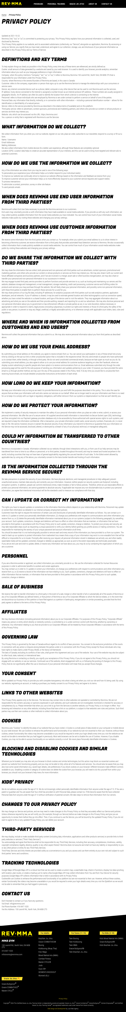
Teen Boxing (74, 938)
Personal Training (56, 4)
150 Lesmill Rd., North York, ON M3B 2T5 (16, 946)
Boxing (41, 945)
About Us (93, 4)
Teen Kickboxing (75, 942)
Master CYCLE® (44, 962)
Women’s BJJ (43, 975)
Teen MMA (73, 945)
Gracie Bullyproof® (76, 948)
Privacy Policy (63, 999)
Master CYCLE (8, 991)
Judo (40, 965)
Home (4, 15)
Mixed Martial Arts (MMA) (48, 955)
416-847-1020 (7, 951)
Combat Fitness (44, 958)
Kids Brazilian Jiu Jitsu (109, 945)
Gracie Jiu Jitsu (77, 4)
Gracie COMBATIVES (10, 987)
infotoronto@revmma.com (12, 954)
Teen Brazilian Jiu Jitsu (78, 952)
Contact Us (107, 4)
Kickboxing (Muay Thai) (47, 948)
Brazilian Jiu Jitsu (45, 938)
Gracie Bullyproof (9, 984)
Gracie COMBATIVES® (47, 942)
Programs (38, 4)
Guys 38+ (42, 969)
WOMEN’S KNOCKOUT (47, 972)
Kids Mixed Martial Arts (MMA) (111, 938)
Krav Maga (42, 952)
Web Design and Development (57, 1009)
